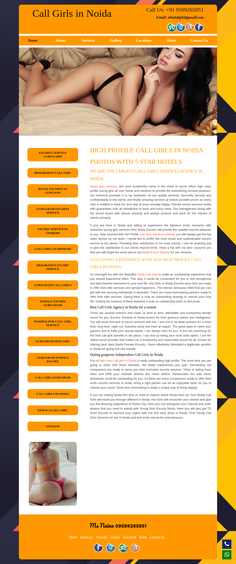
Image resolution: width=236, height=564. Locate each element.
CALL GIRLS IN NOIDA (52, 394)
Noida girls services (103, 186)
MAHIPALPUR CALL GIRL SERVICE (53, 323)
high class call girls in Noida (117, 360)
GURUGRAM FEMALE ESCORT (53, 359)
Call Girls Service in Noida (156, 234)
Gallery (116, 40)
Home (33, 40)
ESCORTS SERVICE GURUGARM (53, 154)
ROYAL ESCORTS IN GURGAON (52, 190)
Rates (171, 40)
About (60, 40)
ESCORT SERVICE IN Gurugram (53, 230)
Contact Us (199, 40)
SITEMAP (52, 426)
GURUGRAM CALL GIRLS (52, 285)
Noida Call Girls (147, 274)
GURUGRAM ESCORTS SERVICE (52, 210)
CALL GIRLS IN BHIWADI (52, 249)
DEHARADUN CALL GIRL (52, 172)
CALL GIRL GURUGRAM (53, 377)
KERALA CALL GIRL (53, 410)
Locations (143, 40)
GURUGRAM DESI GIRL (52, 341)
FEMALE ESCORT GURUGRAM (53, 303)
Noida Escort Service (156, 252)
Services (88, 40)
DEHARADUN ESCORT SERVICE (53, 267)
